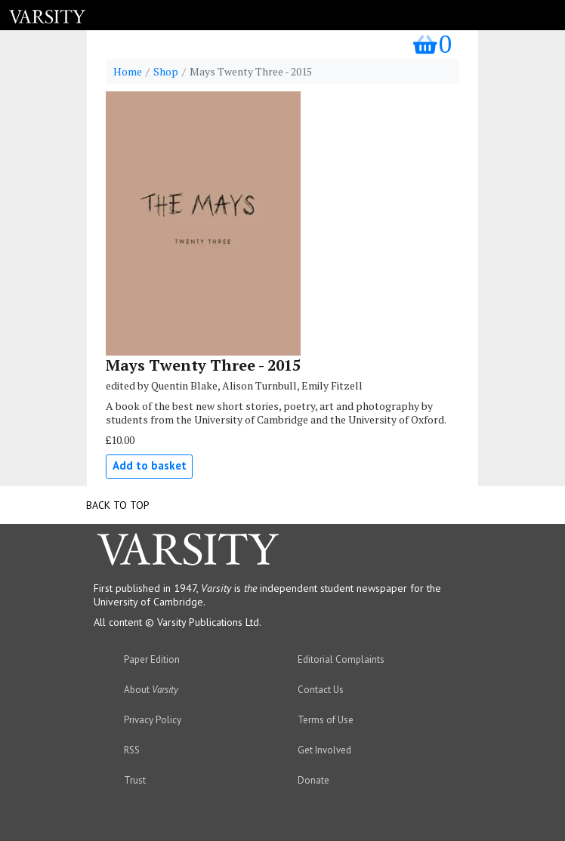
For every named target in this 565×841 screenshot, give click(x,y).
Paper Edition (152, 659)
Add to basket (150, 465)
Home (127, 72)
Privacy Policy (152, 719)
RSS (132, 750)
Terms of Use (326, 719)
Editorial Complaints (341, 659)
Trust (135, 780)
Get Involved (324, 750)
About (151, 689)
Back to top (118, 505)
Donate (313, 780)
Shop (165, 72)
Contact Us (321, 689)
